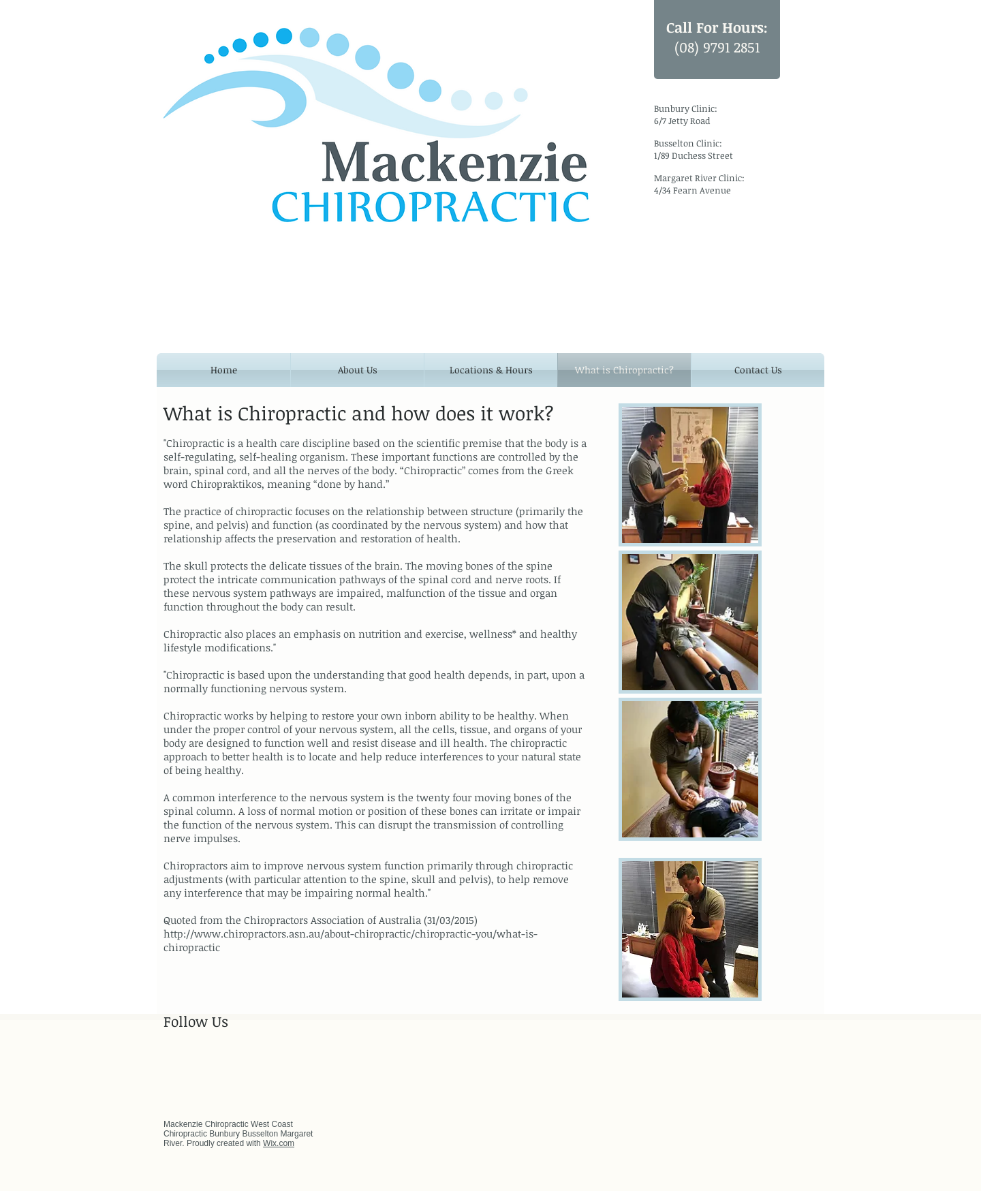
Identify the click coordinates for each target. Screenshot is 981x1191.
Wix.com (278, 1143)
